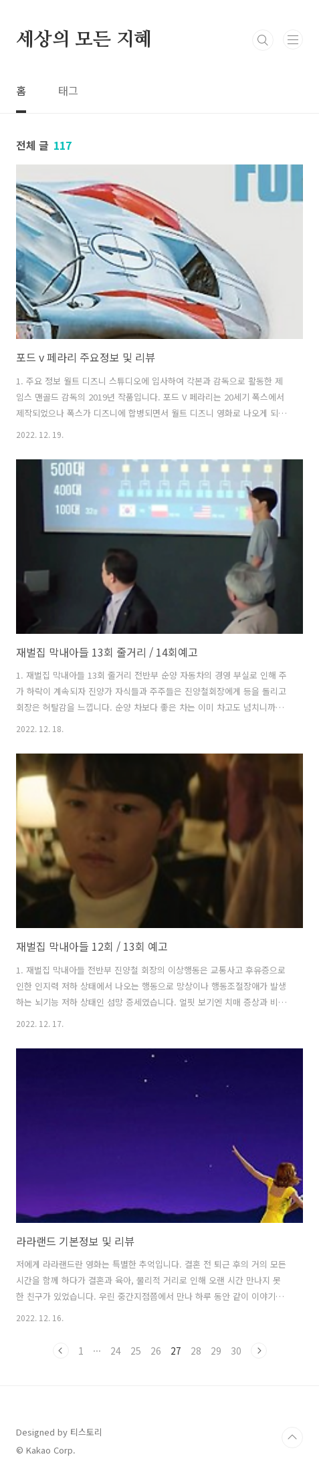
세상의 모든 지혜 (84, 40)
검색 (263, 40)
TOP (292, 1437)
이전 (61, 1351)
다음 (259, 1351)
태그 (68, 90)
